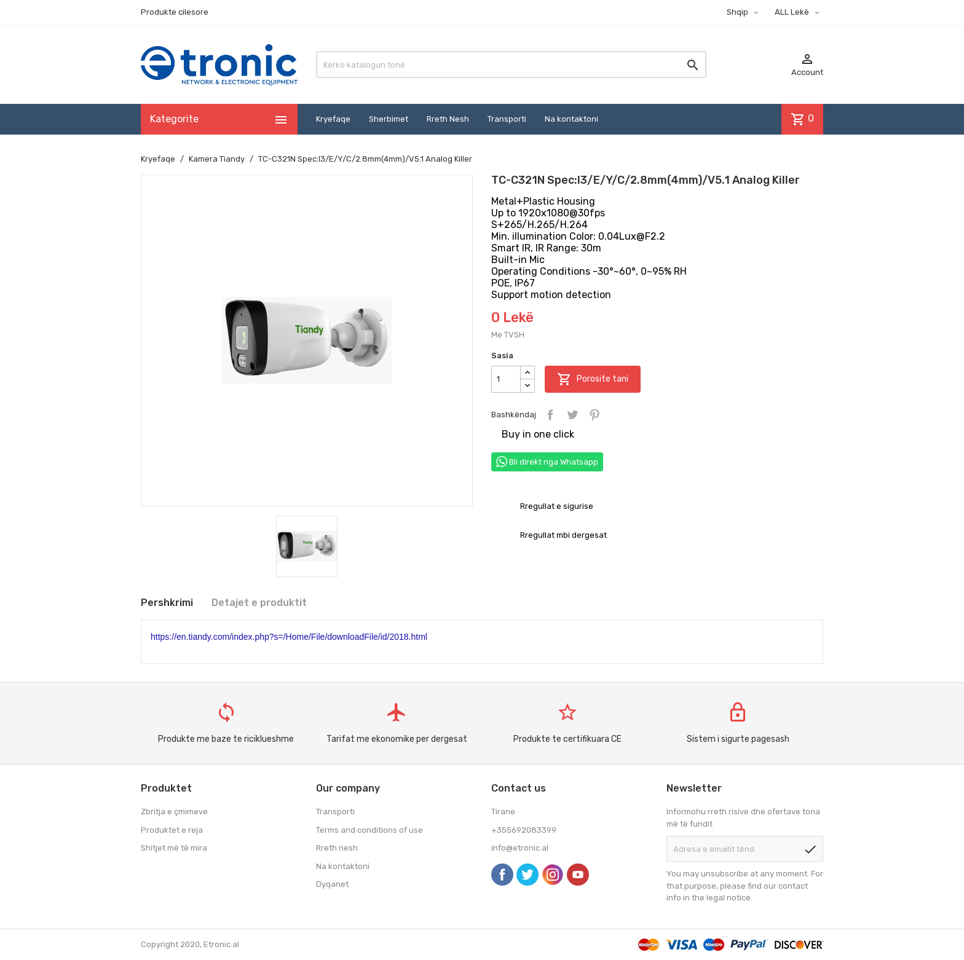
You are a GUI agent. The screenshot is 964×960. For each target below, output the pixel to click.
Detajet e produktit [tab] (259, 602)
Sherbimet (388, 119)
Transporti (507, 119)
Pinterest (594, 414)
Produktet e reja (172, 830)
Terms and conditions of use (369, 830)
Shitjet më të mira (174, 847)
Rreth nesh (337, 847)
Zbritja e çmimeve (174, 811)
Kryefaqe (333, 119)
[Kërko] (511, 64)
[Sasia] (506, 379)
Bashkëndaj (550, 414)
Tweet (572, 414)
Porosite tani (592, 379)
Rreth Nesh (448, 119)
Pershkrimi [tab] (167, 602)
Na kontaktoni (571, 119)
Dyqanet (332, 884)
